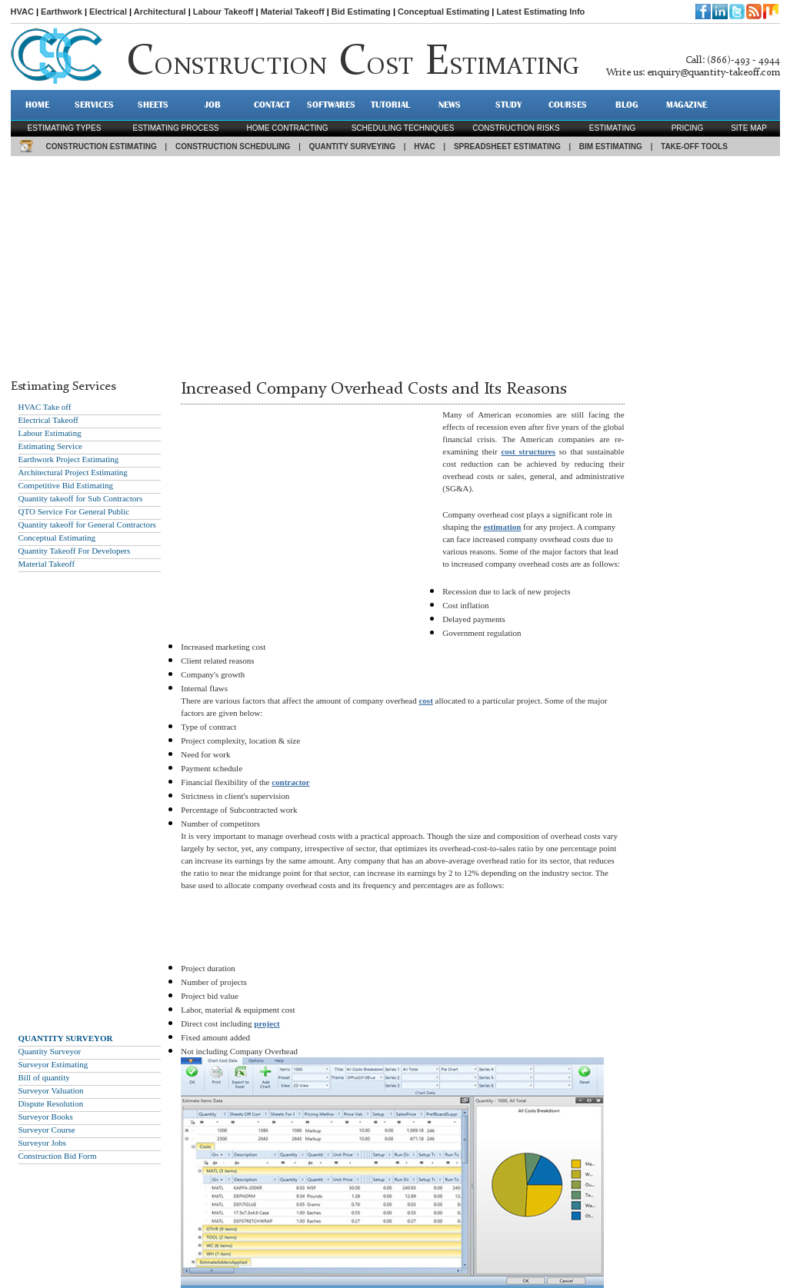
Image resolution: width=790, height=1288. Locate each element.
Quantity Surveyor (50, 1051)
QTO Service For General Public (74, 511)
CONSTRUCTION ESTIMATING (101, 146)
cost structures (528, 451)
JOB (213, 104)
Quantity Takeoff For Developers (74, 550)
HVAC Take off (45, 406)
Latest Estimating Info (540, 11)
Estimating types (65, 128)
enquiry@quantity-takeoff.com (713, 73)
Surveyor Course (46, 1129)
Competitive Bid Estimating (65, 485)
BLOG (626, 104)
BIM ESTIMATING (610, 146)
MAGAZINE (686, 104)
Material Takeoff (293, 11)
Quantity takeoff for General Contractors (87, 524)
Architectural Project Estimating (73, 472)
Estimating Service (50, 446)
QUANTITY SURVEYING (352, 146)
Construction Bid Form (57, 1155)
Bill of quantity (44, 1077)
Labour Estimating (50, 433)
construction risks (515, 128)
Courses (567, 104)
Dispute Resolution (51, 1103)
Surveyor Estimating (53, 1064)
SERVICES (94, 104)
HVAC (22, 11)
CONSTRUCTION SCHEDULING (232, 146)
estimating (612, 128)
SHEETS (153, 104)
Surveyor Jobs (42, 1142)
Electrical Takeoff (48, 419)
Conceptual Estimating (443, 11)
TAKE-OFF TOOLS (694, 146)
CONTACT (272, 104)
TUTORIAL (390, 104)
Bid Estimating (361, 11)
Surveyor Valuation (51, 1090)
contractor (290, 782)
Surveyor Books (45, 1116)
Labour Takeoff (223, 11)
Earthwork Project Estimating (68, 459)
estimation (502, 526)
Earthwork (61, 11)
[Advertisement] (395, 263)
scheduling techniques (403, 128)
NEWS (449, 104)
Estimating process (175, 128)
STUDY (508, 104)
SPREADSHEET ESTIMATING (507, 146)
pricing (688, 128)
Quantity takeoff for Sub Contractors (80, 498)
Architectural (160, 11)
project (266, 1023)
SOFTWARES (331, 104)
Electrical (108, 11)
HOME (37, 104)
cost (425, 700)
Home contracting (287, 128)
